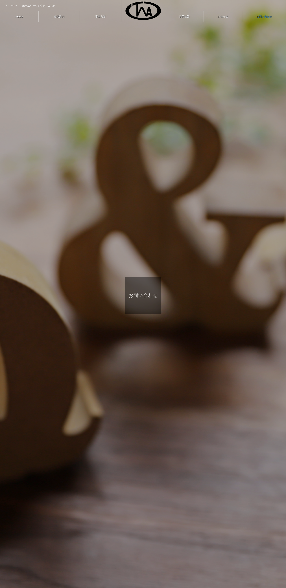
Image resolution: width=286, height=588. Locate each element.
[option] (60, 5)
